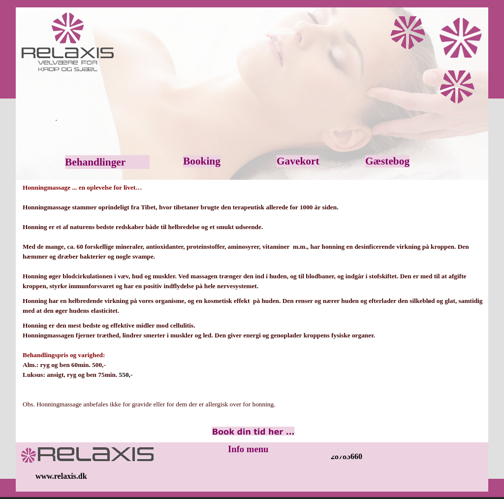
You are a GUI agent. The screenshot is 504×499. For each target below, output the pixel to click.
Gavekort (298, 161)
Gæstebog (387, 161)
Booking (201, 161)
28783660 (346, 456)
